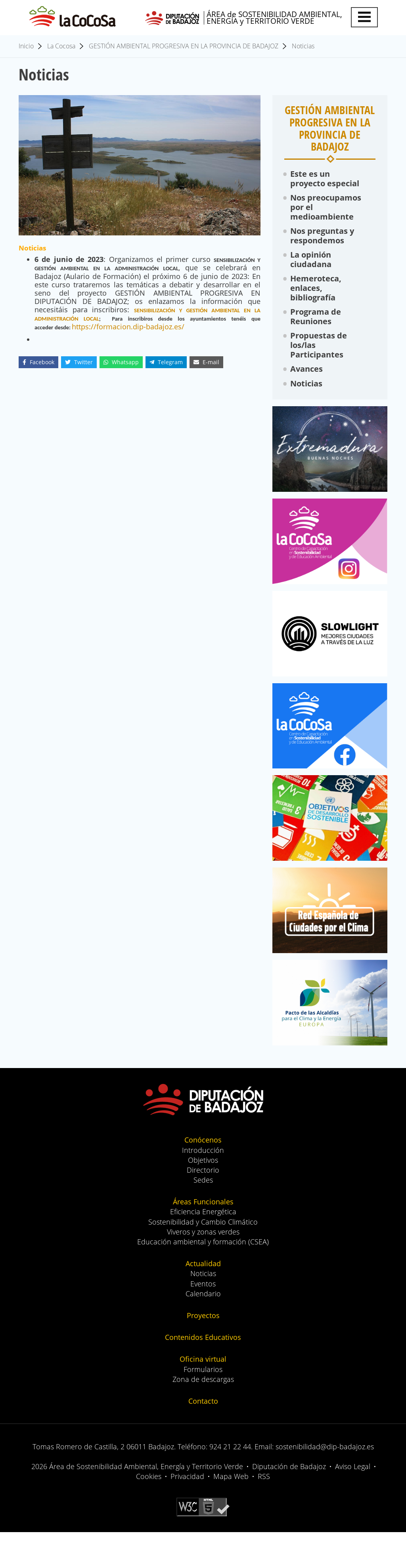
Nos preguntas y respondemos (322, 240)
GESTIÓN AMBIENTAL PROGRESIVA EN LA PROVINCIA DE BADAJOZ (183, 47)
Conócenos (203, 1152)
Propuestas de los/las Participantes (319, 354)
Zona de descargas (203, 1391)
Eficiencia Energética (203, 1224)
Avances (307, 379)
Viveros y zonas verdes (203, 1243)
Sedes (203, 1191)
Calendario (203, 1305)
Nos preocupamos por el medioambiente (326, 210)
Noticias (303, 47)
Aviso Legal (352, 1478)
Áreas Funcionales (203, 1213)
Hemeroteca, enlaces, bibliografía (316, 295)
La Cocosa (61, 47)
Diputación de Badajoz (289, 1478)
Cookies (148, 1488)
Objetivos (203, 1172)
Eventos (203, 1295)
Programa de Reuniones (316, 324)
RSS (264, 1488)
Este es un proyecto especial (325, 180)
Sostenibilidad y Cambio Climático (203, 1233)
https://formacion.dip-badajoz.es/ (128, 328)
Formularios (203, 1381)
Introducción (203, 1162)
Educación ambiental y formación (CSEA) (203, 1253)
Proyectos (203, 1327)
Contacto (203, 1413)
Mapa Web (231, 1488)
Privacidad (187, 1488)
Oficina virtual (203, 1371)
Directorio (203, 1182)
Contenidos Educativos (203, 1349)
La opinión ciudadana (311, 265)
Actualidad (203, 1275)
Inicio (26, 47)
